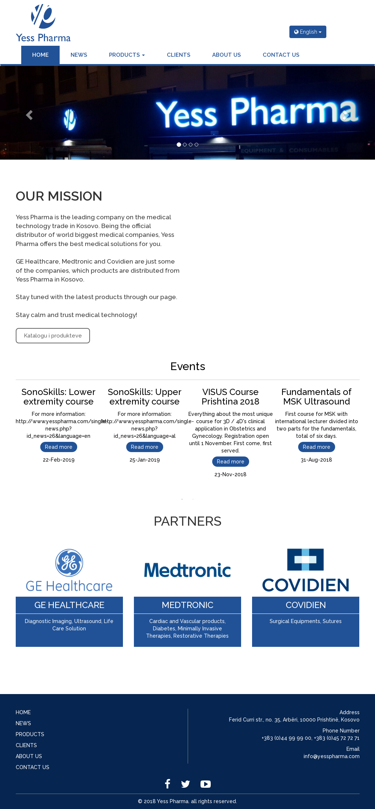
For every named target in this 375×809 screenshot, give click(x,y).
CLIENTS (178, 55)
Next (365, 436)
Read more (58, 447)
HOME (40, 55)
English (308, 32)
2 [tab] (193, 499)
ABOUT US (226, 55)
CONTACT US (281, 55)
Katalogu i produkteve (53, 335)
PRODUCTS (127, 55)
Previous (10, 436)
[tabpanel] (59, 423)
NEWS (79, 55)
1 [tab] (182, 499)
